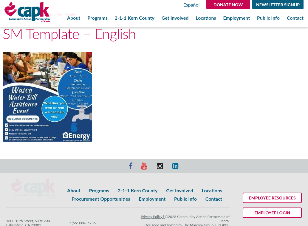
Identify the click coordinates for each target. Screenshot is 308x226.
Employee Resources (272, 197)
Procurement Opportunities (101, 199)
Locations (206, 18)
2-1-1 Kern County (134, 18)
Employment (236, 18)
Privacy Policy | (153, 216)
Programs (97, 18)
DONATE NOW (228, 4)
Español (191, 4)
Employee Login (272, 212)
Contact (295, 18)
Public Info (268, 18)
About (73, 18)
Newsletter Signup (278, 4)
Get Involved (175, 18)
